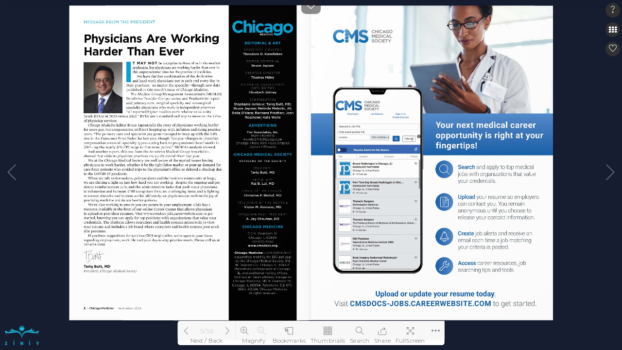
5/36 (207, 331)
